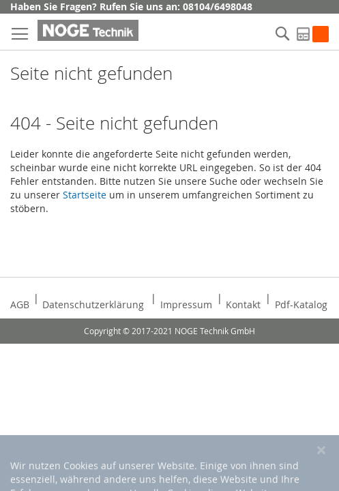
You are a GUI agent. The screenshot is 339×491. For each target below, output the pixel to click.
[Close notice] (321, 470)
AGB (19, 304)
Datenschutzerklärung (93, 304)
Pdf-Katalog (301, 304)
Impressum (186, 304)
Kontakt (243, 304)
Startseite (84, 194)
